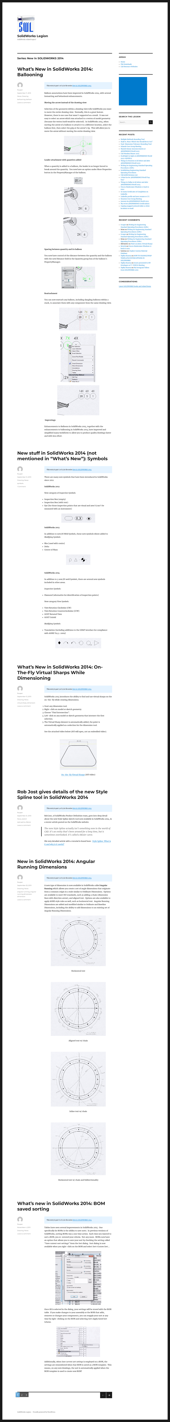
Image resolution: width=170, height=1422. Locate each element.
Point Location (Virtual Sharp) (142, 244)
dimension (31, 703)
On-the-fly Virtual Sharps (73, 775)
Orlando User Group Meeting (131, 146)
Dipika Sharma (126, 256)
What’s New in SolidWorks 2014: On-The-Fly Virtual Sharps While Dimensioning (60, 672)
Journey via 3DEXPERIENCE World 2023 (135, 201)
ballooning (21, 99)
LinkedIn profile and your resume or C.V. (135, 196)
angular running (23, 892)
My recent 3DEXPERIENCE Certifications (135, 204)
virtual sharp (22, 703)
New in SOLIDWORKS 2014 (81, 86)
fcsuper (20, 90)
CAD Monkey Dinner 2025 (130, 154)
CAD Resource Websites (129, 67)
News (19, 96)
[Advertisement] (133, 91)
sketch (24, 819)
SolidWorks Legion (32, 36)
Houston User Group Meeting (131, 199)
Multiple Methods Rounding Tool (132, 139)
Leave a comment (24, 102)
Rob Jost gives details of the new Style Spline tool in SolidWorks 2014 (62, 794)
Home (123, 62)
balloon (29, 99)
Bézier (28, 822)
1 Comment (21, 486)
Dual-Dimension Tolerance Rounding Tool (136, 144)
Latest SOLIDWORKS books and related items (135, 286)
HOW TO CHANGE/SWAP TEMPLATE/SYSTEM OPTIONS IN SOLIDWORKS (136, 258)
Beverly (123, 246)
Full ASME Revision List (129, 175)
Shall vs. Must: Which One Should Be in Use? (136, 142)
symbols (20, 483)
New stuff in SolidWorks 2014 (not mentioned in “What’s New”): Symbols (62, 455)
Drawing (25, 96)
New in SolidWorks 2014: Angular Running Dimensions (56, 864)
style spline (21, 822)
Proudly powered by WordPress (44, 1412)
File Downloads (126, 64)
